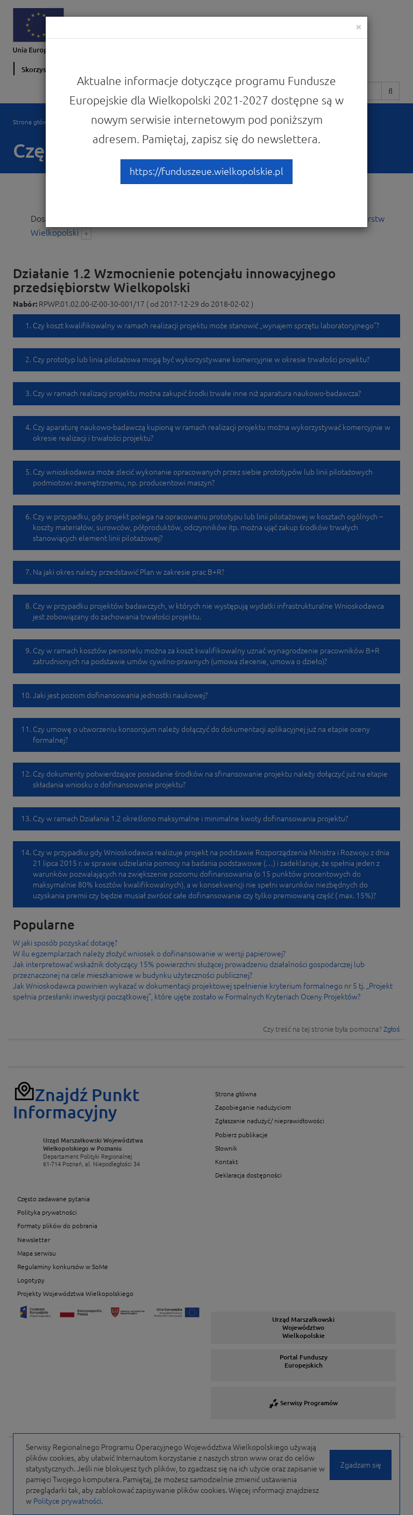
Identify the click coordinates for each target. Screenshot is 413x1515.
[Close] (358, 26)
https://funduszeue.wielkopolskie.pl (206, 171)
